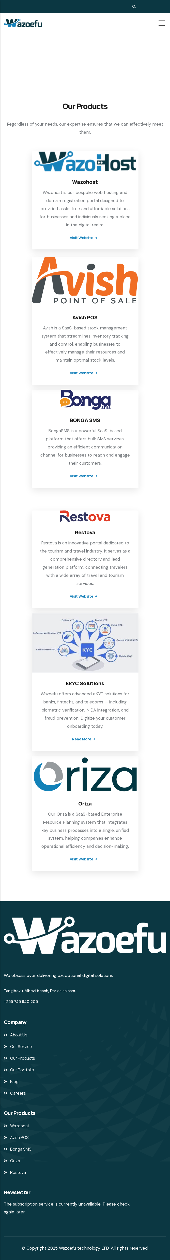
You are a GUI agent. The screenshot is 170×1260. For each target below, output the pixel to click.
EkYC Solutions (85, 683)
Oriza (85, 803)
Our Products (22, 1058)
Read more (81, 739)
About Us (18, 1035)
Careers (18, 1093)
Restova (85, 532)
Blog (14, 1081)
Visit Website (81, 237)
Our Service (21, 1046)
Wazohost (85, 182)
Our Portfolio (22, 1070)
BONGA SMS (85, 420)
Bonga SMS (21, 1149)
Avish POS (85, 317)
